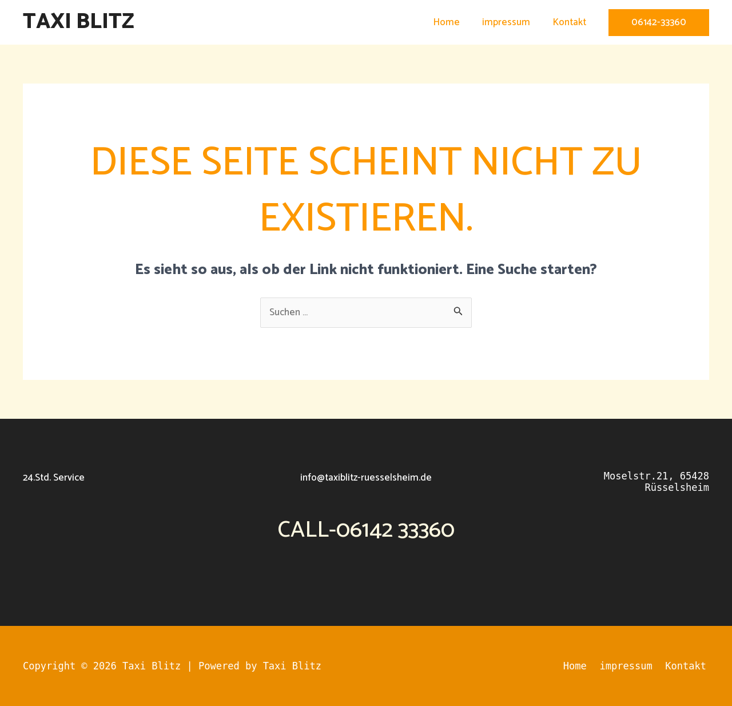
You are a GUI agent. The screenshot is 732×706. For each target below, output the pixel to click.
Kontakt (570, 22)
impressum (510, 22)
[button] (658, 22)
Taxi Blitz (78, 22)
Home (453, 22)
